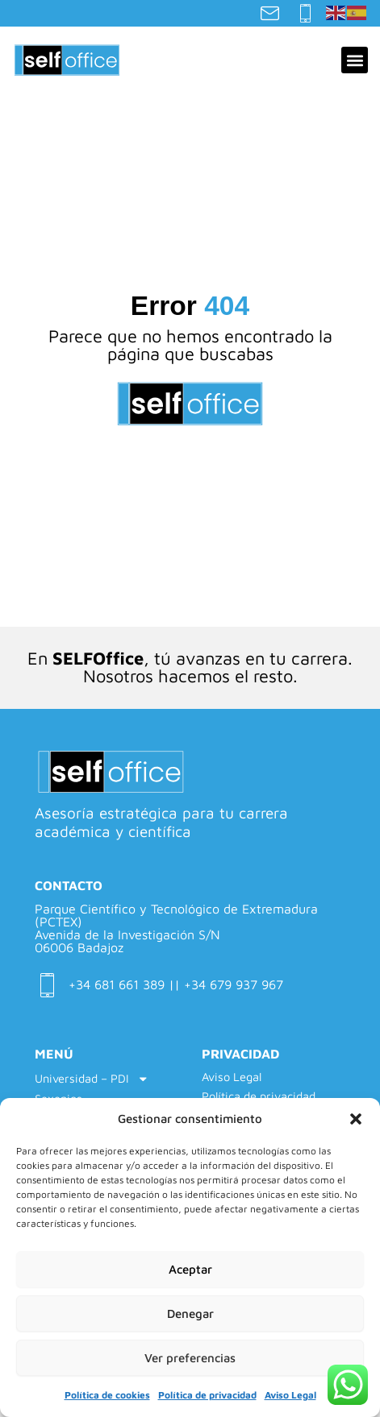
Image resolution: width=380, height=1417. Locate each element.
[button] (356, 1119)
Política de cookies (107, 1395)
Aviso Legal (290, 1395)
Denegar (190, 1313)
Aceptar (190, 1269)
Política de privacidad (207, 1395)
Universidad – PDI (92, 1079)
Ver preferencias (190, 1358)
